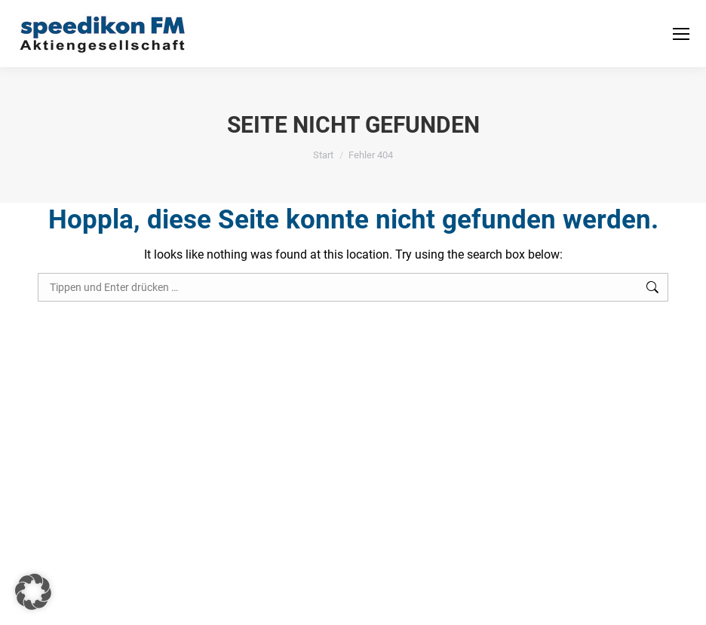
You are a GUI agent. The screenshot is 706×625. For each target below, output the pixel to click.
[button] (33, 592)
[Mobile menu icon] (681, 34)
